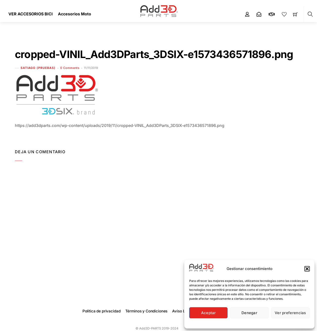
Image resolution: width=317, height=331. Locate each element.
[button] (307, 268)
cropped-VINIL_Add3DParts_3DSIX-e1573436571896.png (154, 54)
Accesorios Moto (74, 13)
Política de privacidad (101, 311)
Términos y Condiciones (146, 311)
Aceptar (208, 312)
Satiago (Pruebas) (38, 68)
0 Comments (69, 68)
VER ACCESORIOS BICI (30, 13)
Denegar (249, 312)
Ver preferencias (290, 312)
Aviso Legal (182, 311)
